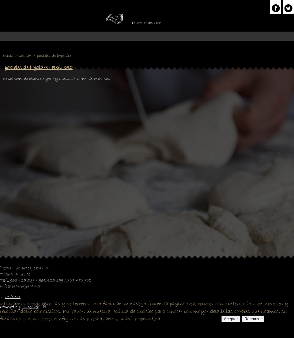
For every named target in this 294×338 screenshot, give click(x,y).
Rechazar (253, 319)
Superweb (30, 307)
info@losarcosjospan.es (20, 286)
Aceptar (231, 319)
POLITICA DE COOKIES (191, 319)
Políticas (13, 297)
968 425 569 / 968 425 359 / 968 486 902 (50, 280)
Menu (147, 36)
